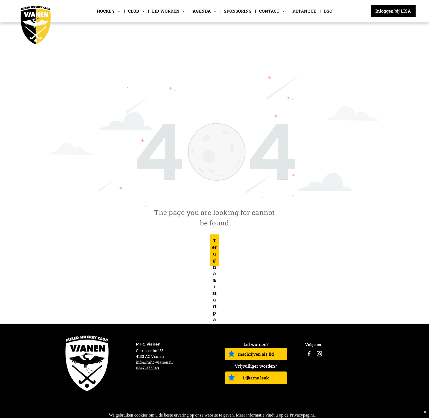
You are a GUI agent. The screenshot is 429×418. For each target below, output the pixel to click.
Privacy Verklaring (359, 410)
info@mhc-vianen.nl (154, 362)
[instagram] (319, 354)
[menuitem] (109, 11)
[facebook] (309, 354)
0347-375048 (147, 367)
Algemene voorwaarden (309, 410)
